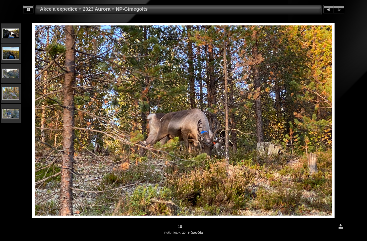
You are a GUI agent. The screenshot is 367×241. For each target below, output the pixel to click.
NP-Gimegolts (132, 9)
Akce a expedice (59, 9)
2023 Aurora (97, 9)
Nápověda (195, 232)
